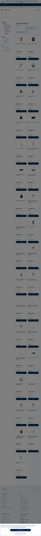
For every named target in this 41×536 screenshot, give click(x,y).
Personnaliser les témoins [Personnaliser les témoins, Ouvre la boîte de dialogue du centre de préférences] (20, 533)
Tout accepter (20, 530)
